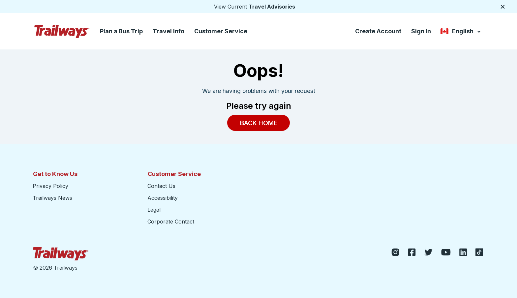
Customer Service (220, 31)
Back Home (258, 123)
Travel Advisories (272, 6)
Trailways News (52, 197)
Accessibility (162, 197)
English (461, 31)
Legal (154, 209)
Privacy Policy (50, 186)
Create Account (378, 31)
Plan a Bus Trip (121, 31)
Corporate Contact (170, 221)
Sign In (421, 31)
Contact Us (161, 186)
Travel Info (168, 31)
